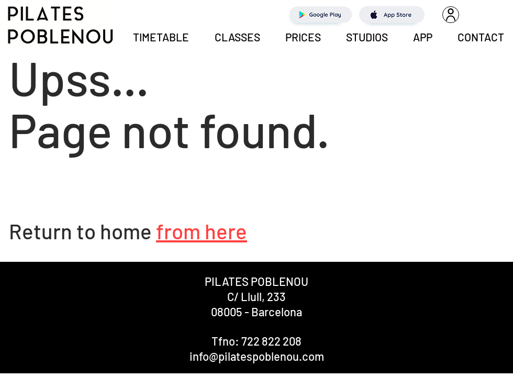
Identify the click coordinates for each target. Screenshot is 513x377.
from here (201, 230)
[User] (450, 14)
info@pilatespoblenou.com (256, 356)
